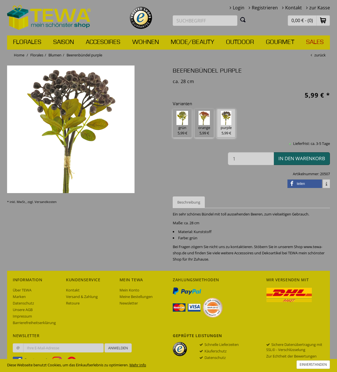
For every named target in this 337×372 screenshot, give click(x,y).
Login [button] (238, 8)
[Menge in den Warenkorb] (251, 158)
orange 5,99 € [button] (204, 123)
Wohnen (145, 42)
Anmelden (118, 347)
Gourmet (280, 42)
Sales (315, 42)
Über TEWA (22, 290)
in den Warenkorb (301, 158)
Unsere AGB (23, 309)
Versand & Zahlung (82, 296)
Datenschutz (23, 303)
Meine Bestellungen (136, 296)
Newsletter (129, 303)
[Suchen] (243, 19)
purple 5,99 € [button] (226, 123)
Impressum (22, 316)
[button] (323, 20)
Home (19, 55)
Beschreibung (188, 202)
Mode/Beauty (192, 42)
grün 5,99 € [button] (182, 123)
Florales (27, 42)
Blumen (54, 55)
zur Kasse (319, 8)
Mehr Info (137, 364)
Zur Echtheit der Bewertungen (291, 356)
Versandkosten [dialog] (46, 202)
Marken (19, 296)
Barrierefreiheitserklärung (34, 322)
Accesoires (103, 42)
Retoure (73, 303)
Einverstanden (313, 364)
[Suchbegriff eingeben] (205, 20)
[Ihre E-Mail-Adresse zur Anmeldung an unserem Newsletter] (63, 347)
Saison (63, 42)
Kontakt (293, 8)
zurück (320, 55)
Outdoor (240, 42)
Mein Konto (129, 290)
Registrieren (265, 8)
